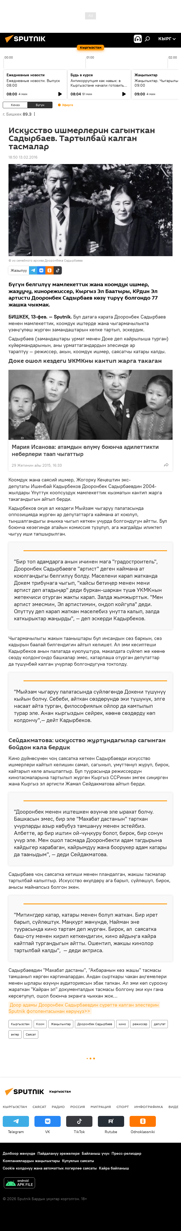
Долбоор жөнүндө (19, 1153)
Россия (77, 1106)
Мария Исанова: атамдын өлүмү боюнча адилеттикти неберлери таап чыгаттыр (85, 450)
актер (15, 1034)
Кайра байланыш (114, 1168)
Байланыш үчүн (95, 1153)
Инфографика (148, 1106)
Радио (58, 1106)
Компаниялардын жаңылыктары (31, 1160)
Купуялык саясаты (78, 1160)
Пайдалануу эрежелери (58, 1153)
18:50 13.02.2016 (22, 157)
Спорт (122, 1106)
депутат (159, 1024)
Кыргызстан (20, 1024)
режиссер (140, 1024)
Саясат (31, 1034)
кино (122, 1024)
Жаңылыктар (61, 1024)
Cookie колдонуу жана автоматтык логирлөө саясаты (50, 1168)
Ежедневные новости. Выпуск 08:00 (33, 83)
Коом (40, 1024)
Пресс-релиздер (126, 1153)
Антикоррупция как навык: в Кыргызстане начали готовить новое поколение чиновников (97, 85)
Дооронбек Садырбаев (94, 1024)
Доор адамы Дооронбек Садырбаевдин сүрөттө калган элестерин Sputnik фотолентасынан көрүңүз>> (84, 1008)
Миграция (100, 1106)
